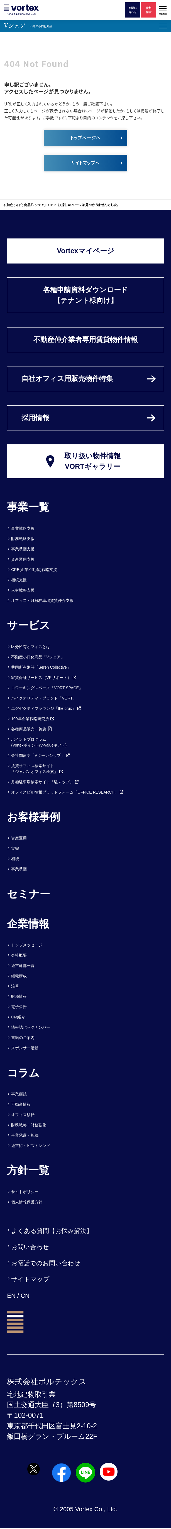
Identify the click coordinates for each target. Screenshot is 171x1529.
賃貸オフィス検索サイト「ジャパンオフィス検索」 (37, 769)
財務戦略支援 (23, 538)
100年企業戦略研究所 (32, 719)
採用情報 (35, 418)
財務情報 (19, 996)
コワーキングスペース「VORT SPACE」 (47, 688)
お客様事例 (33, 817)
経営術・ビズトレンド (30, 1145)
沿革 (15, 986)
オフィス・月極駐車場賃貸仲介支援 (42, 600)
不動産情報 (21, 1104)
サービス (28, 625)
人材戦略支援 (23, 590)
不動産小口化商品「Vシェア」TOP (28, 204)
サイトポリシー (24, 1192)
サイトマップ (30, 1279)
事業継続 (19, 1094)
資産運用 (19, 838)
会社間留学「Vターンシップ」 (40, 755)
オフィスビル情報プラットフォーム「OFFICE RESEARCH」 (67, 792)
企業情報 (28, 924)
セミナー (28, 894)
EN (11, 1295)
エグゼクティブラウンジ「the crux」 (46, 708)
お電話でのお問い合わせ (45, 1263)
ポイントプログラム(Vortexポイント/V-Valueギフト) (39, 742)
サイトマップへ (97, 162)
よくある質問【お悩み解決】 (51, 1230)
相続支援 (19, 580)
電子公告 (19, 1006)
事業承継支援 (23, 549)
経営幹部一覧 (23, 965)
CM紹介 (18, 1017)
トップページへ (96, 137)
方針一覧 (28, 1170)
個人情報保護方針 (26, 1202)
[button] (163, 10)
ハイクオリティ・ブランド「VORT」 (44, 698)
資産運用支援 (23, 559)
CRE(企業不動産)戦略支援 (34, 569)
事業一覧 (28, 507)
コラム (23, 1073)
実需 (15, 848)
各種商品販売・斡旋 (31, 729)
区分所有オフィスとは (30, 646)
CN (25, 1295)
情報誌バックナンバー (30, 1027)
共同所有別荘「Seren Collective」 (41, 667)
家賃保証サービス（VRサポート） (44, 677)
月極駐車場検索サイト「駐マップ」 (45, 782)
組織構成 (19, 976)
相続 (15, 858)
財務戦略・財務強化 (28, 1125)
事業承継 (19, 869)
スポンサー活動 (24, 1048)
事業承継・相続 (24, 1135)
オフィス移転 (23, 1114)
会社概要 (19, 955)
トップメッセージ (26, 945)
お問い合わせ (30, 1247)
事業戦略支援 (23, 528)
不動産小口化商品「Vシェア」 (37, 657)
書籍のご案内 (23, 1037)
